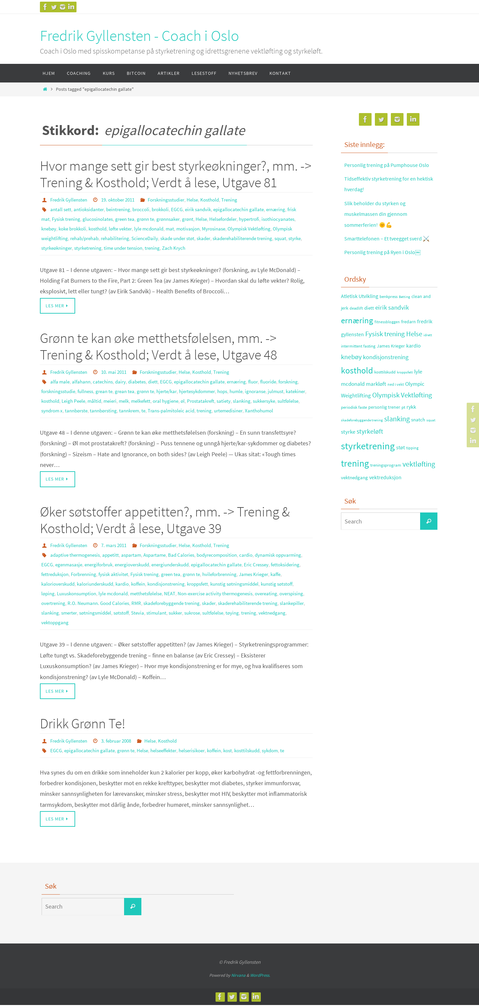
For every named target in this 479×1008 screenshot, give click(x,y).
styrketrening (191, 246)
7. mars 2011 (119, 551)
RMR (281, 607)
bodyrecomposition (229, 560)
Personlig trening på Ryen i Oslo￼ (387, 273)
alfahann (83, 379)
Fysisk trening (78, 218)
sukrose (127, 626)
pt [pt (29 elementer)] (403, 429)
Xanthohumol (109, 416)
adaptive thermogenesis (77, 560)
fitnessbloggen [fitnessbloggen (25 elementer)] (387, 343)
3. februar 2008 (122, 744)
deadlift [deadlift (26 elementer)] (356, 329)
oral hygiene (243, 398)
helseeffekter (171, 753)
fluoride (282, 379)
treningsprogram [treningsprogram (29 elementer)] (385, 487)
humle (278, 388)
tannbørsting (200, 407)
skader (265, 236)
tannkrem (228, 407)
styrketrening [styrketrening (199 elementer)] (368, 467)
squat (115, 246)
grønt (210, 218)
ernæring (291, 209)
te (243, 407)
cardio (260, 560)
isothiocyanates (59, 227)
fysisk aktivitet (174, 579)
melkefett (216, 398)
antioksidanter (91, 209)
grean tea (156, 388)
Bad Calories (191, 560)
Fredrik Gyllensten (70, 199)
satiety (48, 407)
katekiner (96, 398)
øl (261, 398)
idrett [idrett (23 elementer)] (427, 356)
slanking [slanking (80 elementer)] (397, 440)
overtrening (192, 607)
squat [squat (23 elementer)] (430, 441)
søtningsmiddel (278, 616)
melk (198, 398)
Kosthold (224, 199)
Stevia (68, 626)
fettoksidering (76, 579)
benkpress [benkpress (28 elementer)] (389, 318)
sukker (108, 626)
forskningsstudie (84, 388)
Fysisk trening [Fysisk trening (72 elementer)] (385, 355)
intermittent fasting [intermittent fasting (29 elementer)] (358, 367)
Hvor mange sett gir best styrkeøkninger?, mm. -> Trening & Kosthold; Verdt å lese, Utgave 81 (175, 174)
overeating (136, 607)
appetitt (115, 560)
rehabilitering (169, 236)
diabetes (142, 379)
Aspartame (162, 560)
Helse (205, 199)
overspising (163, 607)
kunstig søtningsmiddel (93, 598)
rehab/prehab (136, 236)
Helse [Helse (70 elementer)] (414, 355)
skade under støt (236, 236)
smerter (249, 616)
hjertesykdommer (235, 388)
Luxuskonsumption (198, 598)
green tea (141, 218)
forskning (52, 388)
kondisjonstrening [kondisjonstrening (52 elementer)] (385, 378)
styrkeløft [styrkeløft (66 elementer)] (370, 453)
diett (159, 379)
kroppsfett (53, 598)
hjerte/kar (202, 388)
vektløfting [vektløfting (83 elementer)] (418, 485)
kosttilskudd (264, 753)
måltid (166, 398)
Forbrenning (142, 579)
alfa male (60, 379)
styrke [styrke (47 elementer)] (348, 453)
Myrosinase (265, 227)
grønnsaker (189, 218)
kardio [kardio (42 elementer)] (413, 367)
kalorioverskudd (147, 588)
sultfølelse (118, 407)
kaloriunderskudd (189, 588)
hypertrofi (277, 218)
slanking (67, 407)
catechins (105, 379)
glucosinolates (112, 218)
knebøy (87, 227)
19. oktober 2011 (123, 199)
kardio (219, 588)
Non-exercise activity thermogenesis (81, 607)
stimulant (87, 626)
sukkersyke (92, 407)
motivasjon (238, 227)
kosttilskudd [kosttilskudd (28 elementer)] (385, 393)
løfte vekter (166, 227)
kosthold (141, 227)
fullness (114, 388)
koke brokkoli (113, 227)
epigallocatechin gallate (252, 209)
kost (242, 753)
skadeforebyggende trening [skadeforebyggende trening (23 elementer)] (362, 441)
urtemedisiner (76, 416)
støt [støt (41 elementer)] (400, 469)
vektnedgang (213, 626)
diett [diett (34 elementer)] (369, 329)
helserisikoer (202, 753)
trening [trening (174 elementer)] (355, 485)
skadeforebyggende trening (72, 616)
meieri (183, 398)
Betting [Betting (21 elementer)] (404, 318)
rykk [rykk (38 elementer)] (411, 428)
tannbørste (170, 407)
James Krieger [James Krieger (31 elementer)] (391, 367)
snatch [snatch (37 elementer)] (418, 441)
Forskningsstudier (176, 199)
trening (261, 246)
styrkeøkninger (157, 246)
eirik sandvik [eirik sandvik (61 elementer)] (392, 329)
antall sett (61, 209)
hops (263, 388)
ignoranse (52, 398)
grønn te (164, 218)
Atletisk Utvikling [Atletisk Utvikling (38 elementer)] (359, 318)
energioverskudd (170, 570)
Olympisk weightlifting (93, 236)
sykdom (289, 753)
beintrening (123, 209)
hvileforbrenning (60, 588)
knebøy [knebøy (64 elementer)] (351, 378)
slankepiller (204, 616)
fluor (265, 379)
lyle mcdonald (196, 227)
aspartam (137, 560)
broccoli (147, 209)
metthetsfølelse (272, 598)
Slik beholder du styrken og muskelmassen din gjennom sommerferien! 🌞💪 (379, 224)
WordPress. (260, 978)
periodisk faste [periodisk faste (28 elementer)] (354, 429)
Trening (245, 199)
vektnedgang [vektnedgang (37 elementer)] (354, 499)
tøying (171, 626)
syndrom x (144, 407)
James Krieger (97, 588)
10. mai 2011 (119, 370)
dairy (124, 379)
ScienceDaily (201, 236)
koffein (236, 588)
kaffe (121, 588)
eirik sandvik (209, 209)
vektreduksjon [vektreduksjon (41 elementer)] (385, 498)
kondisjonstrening (267, 588)
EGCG (186, 209)
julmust (74, 398)
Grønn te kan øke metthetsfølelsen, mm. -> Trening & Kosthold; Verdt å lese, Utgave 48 (158, 344)
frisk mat (51, 218)
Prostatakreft (281, 398)
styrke (131, 246)
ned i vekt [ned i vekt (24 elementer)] (396, 405)
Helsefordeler (249, 218)
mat (219, 227)
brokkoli (168, 209)
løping (166, 598)
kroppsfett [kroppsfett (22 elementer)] (405, 393)
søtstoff (50, 626)
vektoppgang (244, 626)
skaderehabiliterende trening (74, 246)
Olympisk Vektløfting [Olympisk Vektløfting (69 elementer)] (402, 416)
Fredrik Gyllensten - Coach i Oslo (139, 35)
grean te (134, 388)
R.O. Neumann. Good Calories (240, 607)
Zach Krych (284, 246)
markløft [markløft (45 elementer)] (376, 405)
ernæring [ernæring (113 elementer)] (357, 342)
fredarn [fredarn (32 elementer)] (408, 343)
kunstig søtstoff (139, 598)
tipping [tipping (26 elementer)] (412, 469)
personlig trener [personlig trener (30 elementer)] (384, 429)
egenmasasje (100, 570)
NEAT (298, 598)
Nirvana (238, 978)
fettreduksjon (110, 579)
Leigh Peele (144, 398)
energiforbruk (133, 570)
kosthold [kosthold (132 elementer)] (357, 392)
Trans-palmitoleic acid (273, 407)
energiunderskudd (213, 570)
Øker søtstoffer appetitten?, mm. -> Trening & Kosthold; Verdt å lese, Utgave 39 (165, 526)
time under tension (230, 246)
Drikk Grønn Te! (82, 727)
